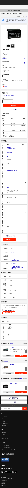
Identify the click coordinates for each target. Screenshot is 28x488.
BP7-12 (12, 252)
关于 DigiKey (4, 416)
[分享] (26, 16)
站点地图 (3, 421)
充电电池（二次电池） (17, 13)
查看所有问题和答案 (9, 310)
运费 (2, 436)
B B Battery (4, 58)
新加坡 (3, 477)
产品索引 (3, 13)
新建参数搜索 (9, 239)
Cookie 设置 (3, 485)
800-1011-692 (5, 445)
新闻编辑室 (3, 425)
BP (8, 156)
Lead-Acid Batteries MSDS (16, 255)
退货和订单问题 (4, 438)
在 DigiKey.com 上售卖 (6, 420)
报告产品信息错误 (10, 236)
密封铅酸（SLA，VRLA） (12, 170)
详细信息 (21, 355)
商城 (2, 418)
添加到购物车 (14, 105)
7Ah (8, 187)
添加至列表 (14, 109)
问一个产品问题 (8, 312)
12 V (8, 182)
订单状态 (3, 434)
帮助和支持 (3, 432)
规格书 (4, 86)
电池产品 (9, 13)
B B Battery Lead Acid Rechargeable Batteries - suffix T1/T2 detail (17, 267)
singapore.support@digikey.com (9, 449)
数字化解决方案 (4, 423)
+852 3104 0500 (6, 447)
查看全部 (11, 343)
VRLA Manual (13, 263)
